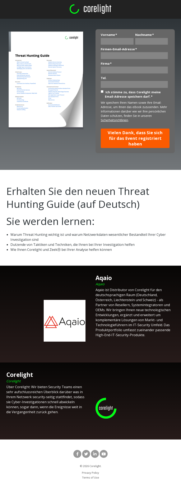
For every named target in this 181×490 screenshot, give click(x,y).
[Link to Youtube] (104, 454)
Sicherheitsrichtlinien (114, 120)
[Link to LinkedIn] (95, 454)
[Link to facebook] (77, 454)
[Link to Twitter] (86, 454)
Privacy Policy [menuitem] (90, 473)
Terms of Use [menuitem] (90, 477)
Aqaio (100, 284)
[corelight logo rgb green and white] (90, 9)
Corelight (13, 381)
